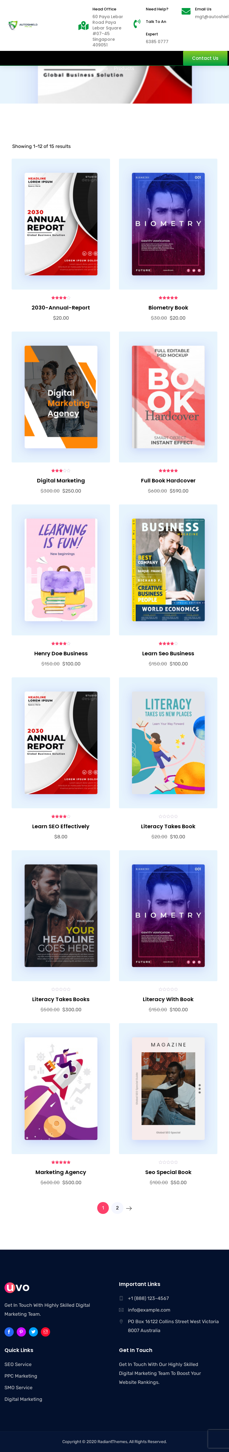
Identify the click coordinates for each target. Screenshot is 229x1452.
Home (101, 68)
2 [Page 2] (117, 1208)
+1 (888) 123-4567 (148, 1298)
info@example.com (149, 1310)
